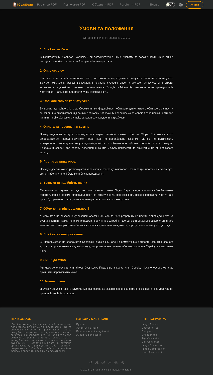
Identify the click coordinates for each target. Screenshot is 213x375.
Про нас (81, 324)
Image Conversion (152, 345)
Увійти (194, 5)
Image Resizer (150, 324)
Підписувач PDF (74, 4)
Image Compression (153, 348)
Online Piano (149, 334)
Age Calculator (150, 338)
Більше (154, 4)
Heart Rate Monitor (153, 352)
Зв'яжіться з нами (87, 327)
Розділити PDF (130, 4)
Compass (147, 331)
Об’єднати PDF (102, 4)
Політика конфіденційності (92, 331)
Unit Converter (150, 341)
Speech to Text (150, 327)
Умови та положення (89, 334)
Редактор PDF (47, 4)
